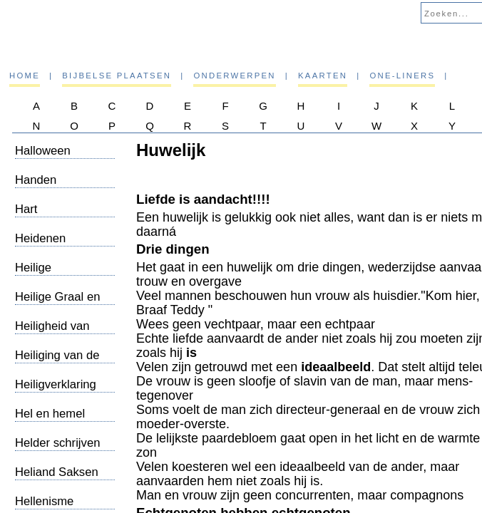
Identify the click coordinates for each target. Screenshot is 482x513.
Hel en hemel (50, 413)
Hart (26, 209)
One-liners (402, 75)
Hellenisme (44, 501)
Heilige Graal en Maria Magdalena (61, 304)
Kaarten (322, 75)
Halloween (43, 150)
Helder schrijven (57, 443)
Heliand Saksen (56, 472)
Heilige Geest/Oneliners (58, 275)
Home (24, 75)
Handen (35, 180)
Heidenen (40, 238)
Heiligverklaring (55, 384)
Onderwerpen (234, 75)
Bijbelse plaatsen (116, 75)
